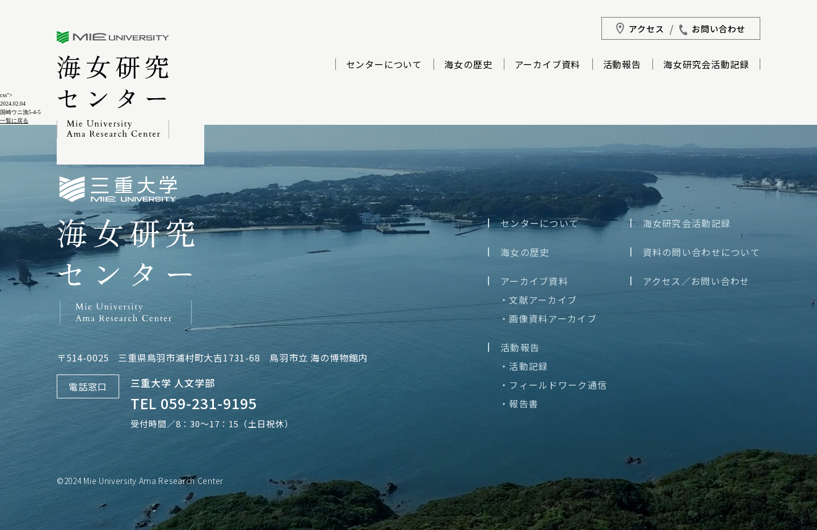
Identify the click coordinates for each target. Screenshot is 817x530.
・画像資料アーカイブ (548, 318)
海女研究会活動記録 (706, 65)
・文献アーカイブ (538, 299)
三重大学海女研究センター (113, 84)
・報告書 (518, 403)
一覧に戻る (14, 120)
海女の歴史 (468, 65)
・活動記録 (523, 366)
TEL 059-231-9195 (193, 403)
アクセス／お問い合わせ (696, 280)
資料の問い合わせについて (701, 251)
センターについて (384, 65)
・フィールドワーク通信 (553, 384)
